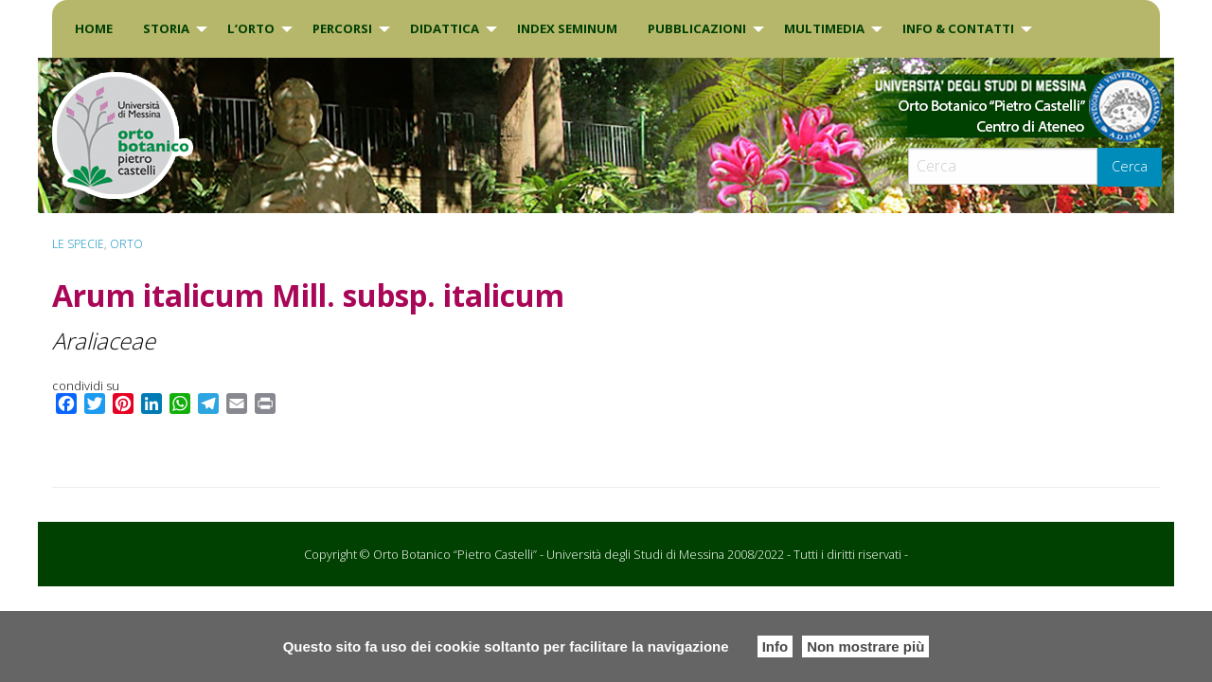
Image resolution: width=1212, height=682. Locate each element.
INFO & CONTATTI (958, 28)
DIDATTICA (444, 28)
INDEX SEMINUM (567, 28)
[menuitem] (94, 29)
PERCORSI (342, 28)
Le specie (78, 244)
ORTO (126, 244)
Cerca (1130, 166)
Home (94, 28)
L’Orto (251, 28)
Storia (166, 28)
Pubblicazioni (697, 28)
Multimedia (824, 28)
